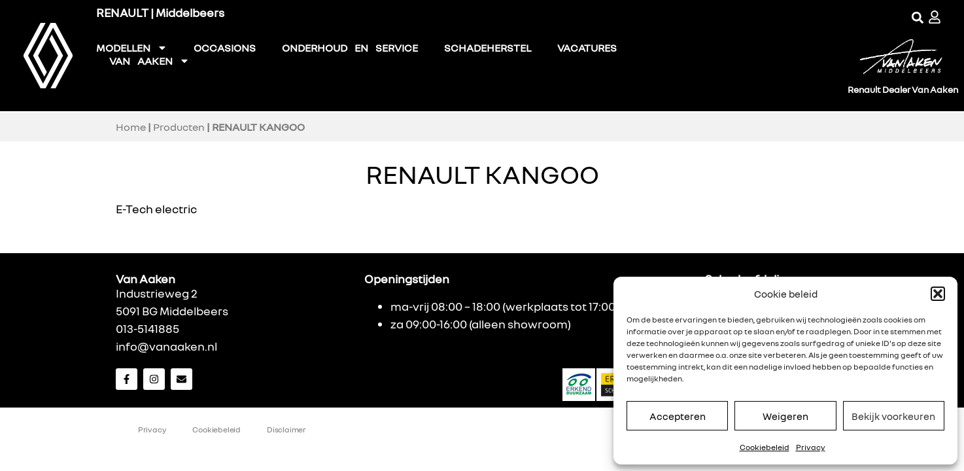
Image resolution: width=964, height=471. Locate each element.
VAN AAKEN (149, 60)
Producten (179, 126)
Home (131, 126)
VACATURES (587, 47)
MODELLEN (131, 47)
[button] (937, 293)
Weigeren (785, 416)
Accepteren (677, 416)
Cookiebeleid (764, 447)
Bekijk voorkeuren (893, 416)
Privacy (810, 447)
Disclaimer (286, 429)
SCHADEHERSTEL (487, 47)
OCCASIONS (225, 47)
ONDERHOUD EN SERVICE (350, 47)
